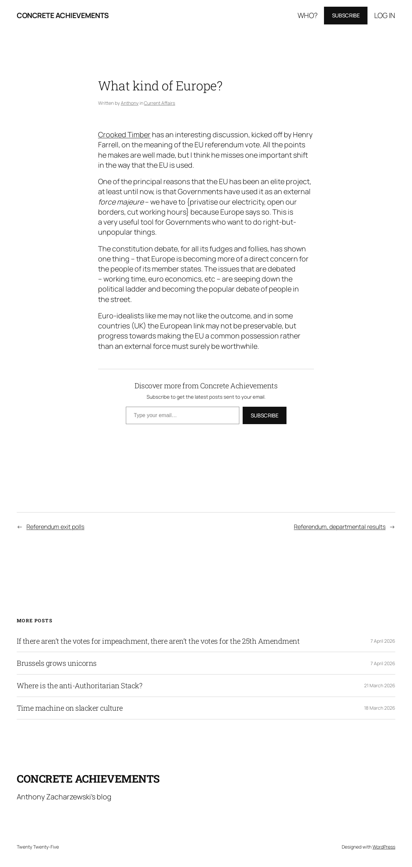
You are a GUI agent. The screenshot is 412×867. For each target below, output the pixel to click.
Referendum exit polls (55, 527)
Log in (384, 15)
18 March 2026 (379, 708)
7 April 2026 (382, 641)
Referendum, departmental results (340, 527)
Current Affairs (159, 103)
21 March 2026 (379, 685)
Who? (308, 15)
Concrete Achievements (63, 15)
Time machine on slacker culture (70, 708)
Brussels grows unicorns (57, 663)
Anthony (130, 103)
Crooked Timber (124, 134)
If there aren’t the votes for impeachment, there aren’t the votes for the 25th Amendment (158, 641)
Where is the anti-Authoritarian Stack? (79, 685)
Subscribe (346, 15)
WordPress (384, 847)
